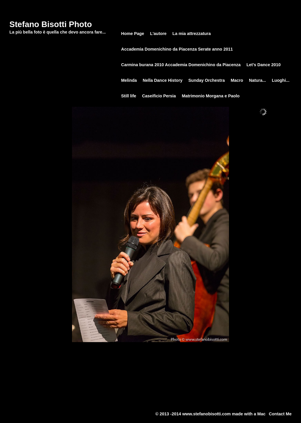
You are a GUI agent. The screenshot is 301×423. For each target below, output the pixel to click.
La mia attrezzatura (192, 33)
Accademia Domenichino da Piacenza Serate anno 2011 (177, 49)
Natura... (257, 80)
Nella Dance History (163, 80)
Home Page (174, 3)
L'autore (158, 33)
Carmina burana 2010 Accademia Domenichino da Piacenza (181, 64)
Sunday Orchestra (202, 3)
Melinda (129, 80)
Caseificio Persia (159, 96)
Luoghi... (281, 80)
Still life (128, 96)
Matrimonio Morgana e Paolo (211, 96)
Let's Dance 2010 (264, 64)
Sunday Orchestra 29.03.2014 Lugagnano (255, 3)
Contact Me (280, 414)
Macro (237, 80)
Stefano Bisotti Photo (50, 24)
